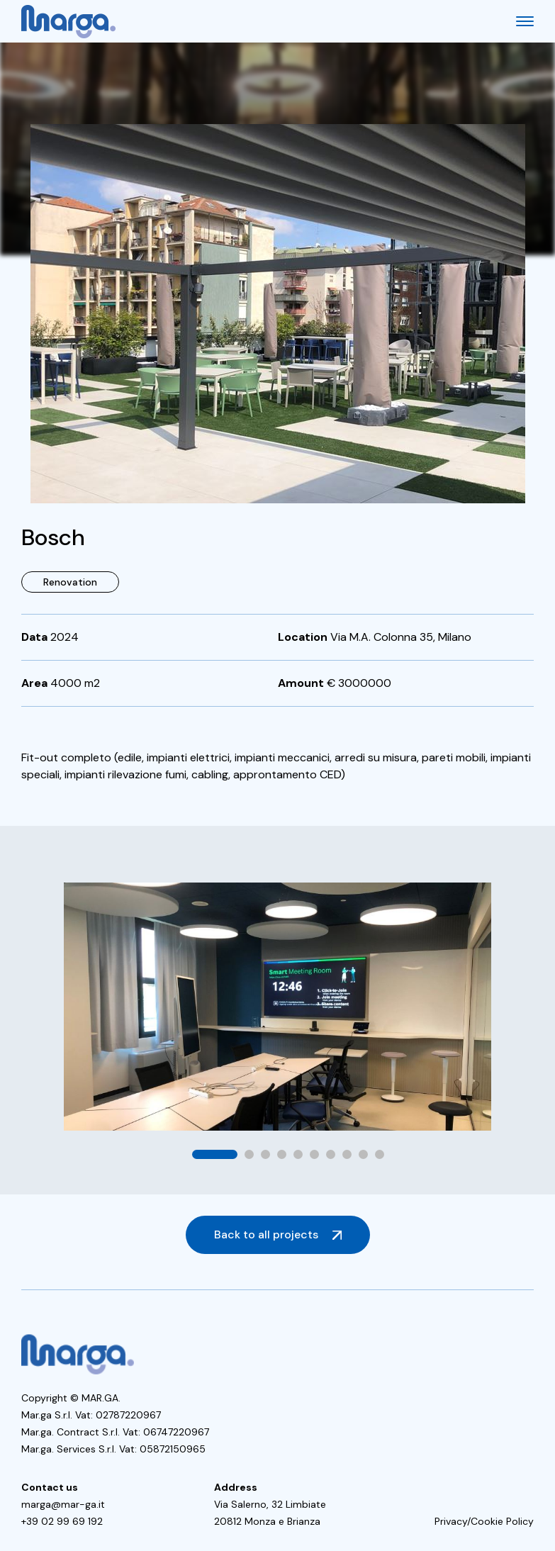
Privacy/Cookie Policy (484, 1521)
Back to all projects (266, 1234)
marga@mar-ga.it (63, 1504)
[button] (214, 1154)
